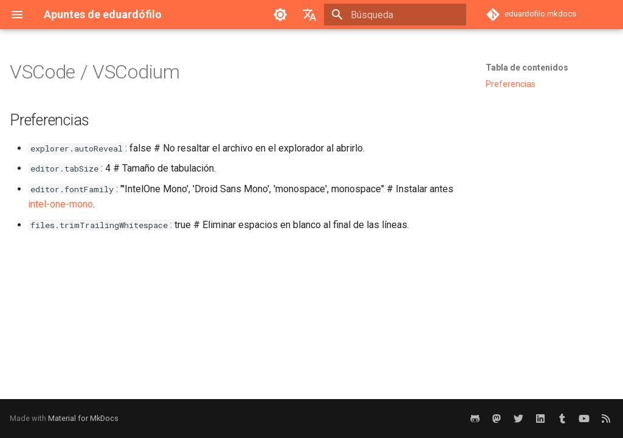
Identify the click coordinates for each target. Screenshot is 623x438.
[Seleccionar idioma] (309, 14)
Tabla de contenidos (527, 67)
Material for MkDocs (83, 418)
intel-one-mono (60, 204)
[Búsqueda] (395, 15)
